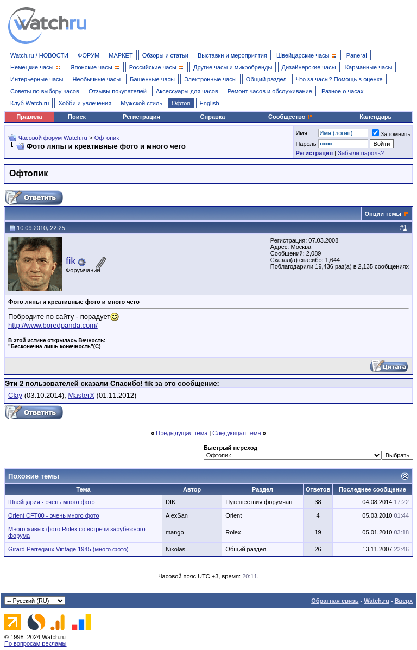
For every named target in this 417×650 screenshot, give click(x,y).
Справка (212, 116)
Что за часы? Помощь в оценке (339, 79)
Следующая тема (236, 433)
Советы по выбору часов (44, 91)
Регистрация (141, 116)
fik (71, 260)
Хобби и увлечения (84, 103)
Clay (15, 395)
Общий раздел (266, 79)
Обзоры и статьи (165, 55)
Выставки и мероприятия (232, 55)
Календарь (375, 116)
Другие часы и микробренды (232, 67)
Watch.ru (376, 600)
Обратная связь (334, 600)
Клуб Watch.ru (29, 103)
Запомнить (391, 134)
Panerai (356, 55)
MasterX (81, 395)
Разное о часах (342, 91)
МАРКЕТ (120, 55)
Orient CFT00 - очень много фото (53, 515)
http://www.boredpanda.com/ (53, 325)
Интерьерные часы (37, 79)
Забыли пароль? (361, 153)
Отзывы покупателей (118, 91)
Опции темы (383, 214)
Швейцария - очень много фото (51, 502)
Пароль (305, 144)
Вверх (404, 600)
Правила (29, 116)
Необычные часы (97, 79)
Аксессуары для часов (187, 91)
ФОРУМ (88, 55)
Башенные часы (152, 79)
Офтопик (106, 138)
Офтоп (181, 103)
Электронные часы (210, 79)
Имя (301, 133)
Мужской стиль (141, 103)
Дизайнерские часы (309, 67)
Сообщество (290, 116)
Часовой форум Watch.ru (52, 138)
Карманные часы (369, 67)
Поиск (77, 116)
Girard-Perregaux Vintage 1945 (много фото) (68, 549)
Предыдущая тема (181, 433)
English (209, 103)
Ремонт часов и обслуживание (270, 91)
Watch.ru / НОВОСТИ (39, 55)
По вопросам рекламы (35, 643)
